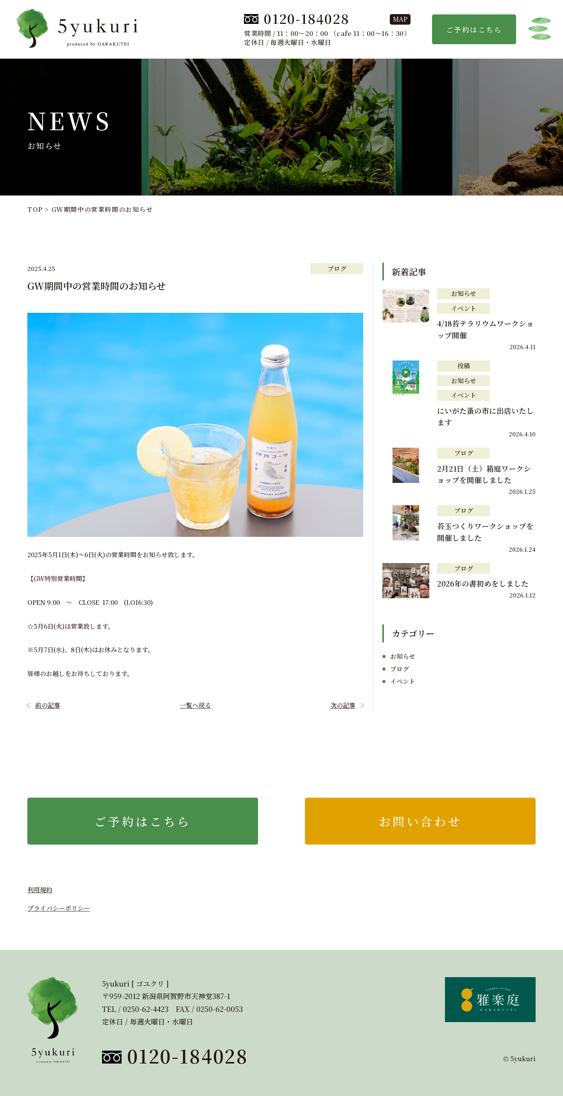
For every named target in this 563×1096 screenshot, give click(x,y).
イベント (463, 308)
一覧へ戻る (195, 705)
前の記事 (47, 705)
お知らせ (463, 293)
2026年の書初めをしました (483, 583)
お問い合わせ (420, 821)
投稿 (463, 365)
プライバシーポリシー (58, 908)
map (400, 18)
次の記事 (342, 705)
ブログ (337, 268)
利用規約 (39, 889)
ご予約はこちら (474, 29)
